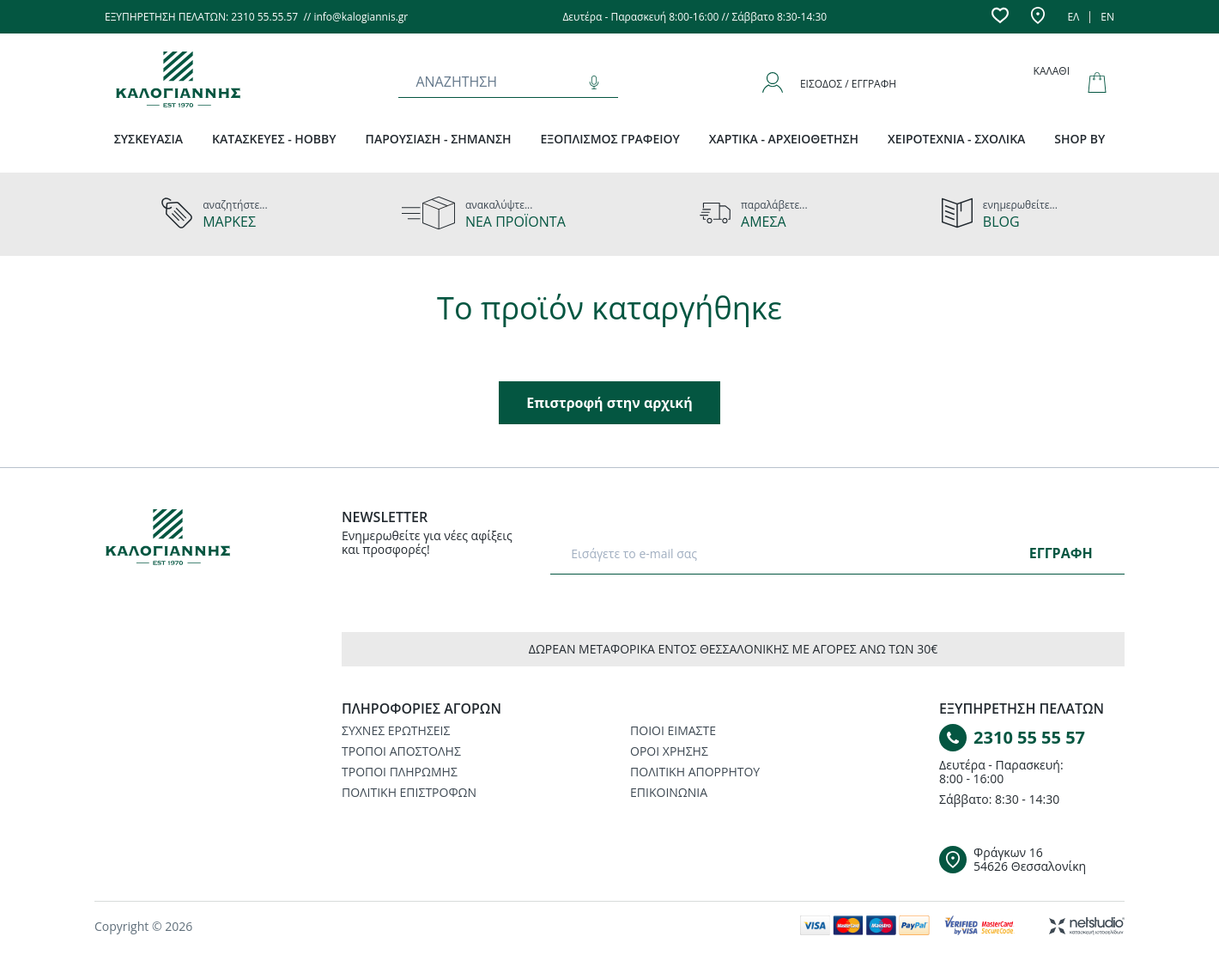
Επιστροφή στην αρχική (609, 402)
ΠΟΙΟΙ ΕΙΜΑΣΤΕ (673, 730)
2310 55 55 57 (1029, 737)
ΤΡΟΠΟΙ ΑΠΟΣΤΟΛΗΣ (401, 751)
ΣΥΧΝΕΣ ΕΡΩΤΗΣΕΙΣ (396, 730)
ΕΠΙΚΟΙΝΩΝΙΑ (668, 792)
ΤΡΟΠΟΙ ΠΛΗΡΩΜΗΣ (400, 771)
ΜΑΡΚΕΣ (229, 221)
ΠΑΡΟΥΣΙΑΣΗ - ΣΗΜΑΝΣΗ (439, 139)
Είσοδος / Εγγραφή (848, 83)
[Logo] (197, 540)
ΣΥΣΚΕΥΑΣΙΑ (148, 139)
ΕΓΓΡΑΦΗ (1061, 553)
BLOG (1001, 221)
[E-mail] (793, 553)
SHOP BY (1079, 139)
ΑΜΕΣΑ (763, 221)
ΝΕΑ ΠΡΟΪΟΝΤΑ (515, 221)
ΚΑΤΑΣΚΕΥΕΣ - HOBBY (274, 139)
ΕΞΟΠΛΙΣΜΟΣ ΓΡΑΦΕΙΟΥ (610, 139)
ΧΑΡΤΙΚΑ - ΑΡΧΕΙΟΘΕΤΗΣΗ (783, 139)
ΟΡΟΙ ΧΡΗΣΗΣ (669, 751)
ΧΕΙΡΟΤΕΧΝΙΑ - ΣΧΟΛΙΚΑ (956, 139)
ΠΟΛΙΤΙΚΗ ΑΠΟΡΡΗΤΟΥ (695, 771)
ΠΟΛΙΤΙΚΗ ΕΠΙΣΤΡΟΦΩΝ (409, 792)
